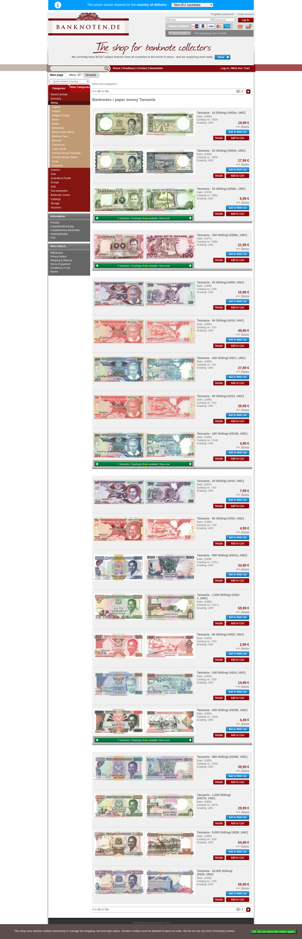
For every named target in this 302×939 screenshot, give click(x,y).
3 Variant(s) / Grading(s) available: (144, 218)
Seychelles (58, 117)
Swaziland (58, 146)
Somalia (57, 125)
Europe (55, 182)
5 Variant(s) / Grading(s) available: (144, 266)
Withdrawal (56, 252)
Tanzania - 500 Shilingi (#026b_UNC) (222, 756)
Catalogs (56, 199)
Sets (53, 186)
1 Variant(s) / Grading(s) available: (144, 464)
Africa (72, 74)
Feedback (128, 68)
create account (245, 14)
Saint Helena (59, 104)
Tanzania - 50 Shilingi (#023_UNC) (220, 634)
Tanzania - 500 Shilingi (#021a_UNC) (222, 555)
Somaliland (58, 130)
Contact (142, 68)
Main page (56, 74)
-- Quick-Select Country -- (69, 81)
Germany (56, 98)
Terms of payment (60, 264)
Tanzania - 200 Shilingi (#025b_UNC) (222, 710)
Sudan (56, 142)
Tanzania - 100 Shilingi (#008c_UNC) (222, 235)
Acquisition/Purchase (62, 226)
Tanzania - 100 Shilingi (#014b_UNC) (222, 433)
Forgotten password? (223, 14)
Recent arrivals (59, 94)
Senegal (57, 113)
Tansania (87, 74)
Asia (53, 174)
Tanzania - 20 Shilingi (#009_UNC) (220, 282)
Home (116, 68)
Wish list (236, 68)
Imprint (54, 271)
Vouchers (56, 207)
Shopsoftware (140, 923)
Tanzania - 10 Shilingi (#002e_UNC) (221, 112)
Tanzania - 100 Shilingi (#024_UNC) (221, 672)
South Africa (59, 134)
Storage (55, 203)
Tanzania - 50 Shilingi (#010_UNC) (220, 320)
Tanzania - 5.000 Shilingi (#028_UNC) (222, 832)
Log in (225, 68)
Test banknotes (59, 190)
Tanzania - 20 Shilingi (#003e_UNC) (221, 150)
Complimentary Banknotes (65, 230)
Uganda (56, 163)
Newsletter (156, 68)
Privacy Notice (58, 256)
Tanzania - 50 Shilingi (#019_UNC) (220, 518)
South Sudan (60, 138)
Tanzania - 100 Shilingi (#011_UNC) (221, 358)
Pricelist (54, 222)
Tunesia (56, 159)
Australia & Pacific (61, 178)
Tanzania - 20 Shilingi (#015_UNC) (220, 481)
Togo (55, 155)
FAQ (52, 237)
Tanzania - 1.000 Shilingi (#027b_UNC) (214, 796)
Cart (247, 68)
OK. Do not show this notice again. (273, 931)
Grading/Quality (59, 233)
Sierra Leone (59, 121)
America (55, 169)
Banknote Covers (60, 195)
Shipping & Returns (61, 260)
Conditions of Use (60, 267)
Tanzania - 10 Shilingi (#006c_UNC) (221, 188)
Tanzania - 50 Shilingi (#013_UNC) (220, 396)
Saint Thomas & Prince (65, 109)
